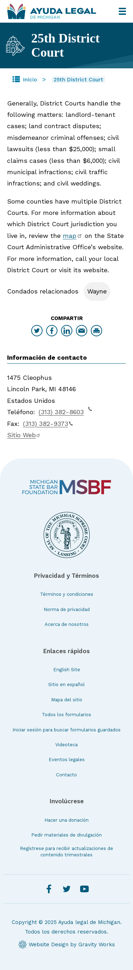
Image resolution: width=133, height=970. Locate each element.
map (73, 235)
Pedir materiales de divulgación (66, 835)
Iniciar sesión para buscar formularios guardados (66, 729)
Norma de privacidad (67, 609)
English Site (66, 669)
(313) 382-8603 (65, 411)
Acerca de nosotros (67, 624)
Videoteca (66, 744)
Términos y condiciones (66, 594)
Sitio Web (24, 435)
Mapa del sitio (66, 699)
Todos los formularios (66, 714)
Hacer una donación (66, 820)
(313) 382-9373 (48, 423)
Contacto (66, 774)
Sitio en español (66, 684)
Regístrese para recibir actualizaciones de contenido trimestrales (66, 851)
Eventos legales (67, 759)
